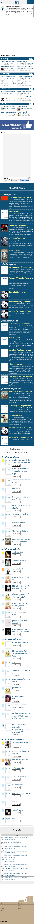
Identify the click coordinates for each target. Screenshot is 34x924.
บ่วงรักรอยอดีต (17, 785)
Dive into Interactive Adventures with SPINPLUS (14, 76)
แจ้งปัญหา (20, 905)
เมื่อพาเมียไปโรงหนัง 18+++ (18, 292)
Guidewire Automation (20, 643)
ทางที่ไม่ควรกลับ (14, 338)
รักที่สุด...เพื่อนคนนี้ (22, 106)
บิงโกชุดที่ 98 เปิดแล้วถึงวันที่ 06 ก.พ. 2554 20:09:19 (14, 877)
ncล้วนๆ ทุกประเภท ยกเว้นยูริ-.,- (9, 112)
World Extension (15, 250)
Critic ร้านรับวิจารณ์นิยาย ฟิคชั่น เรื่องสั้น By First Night (21, 471)
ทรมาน (14, 662)
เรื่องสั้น (2, 905)
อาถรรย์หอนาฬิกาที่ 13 (20, 560)
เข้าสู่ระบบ (30, 2)
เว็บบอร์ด (20, 903)
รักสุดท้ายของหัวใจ (22, 112)
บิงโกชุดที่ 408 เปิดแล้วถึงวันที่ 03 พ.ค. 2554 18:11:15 (14, 846)
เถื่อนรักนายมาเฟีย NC (20, 760)
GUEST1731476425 (9, 839)
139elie (10, 63)
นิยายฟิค (2, 910)
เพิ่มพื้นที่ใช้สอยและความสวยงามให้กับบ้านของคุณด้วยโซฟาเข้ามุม (21, 716)
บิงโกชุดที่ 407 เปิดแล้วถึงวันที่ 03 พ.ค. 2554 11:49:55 (14, 851)
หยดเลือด (15, 801)
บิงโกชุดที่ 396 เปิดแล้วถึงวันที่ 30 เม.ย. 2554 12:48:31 (15, 873)
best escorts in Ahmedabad (19, 324)
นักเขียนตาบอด (17, 552)
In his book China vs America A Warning (11, 842)
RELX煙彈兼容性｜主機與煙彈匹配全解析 (12, 91)
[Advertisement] (17, 36)
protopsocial (16, 688)
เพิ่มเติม (31, 58)
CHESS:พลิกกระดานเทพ (7, 66)
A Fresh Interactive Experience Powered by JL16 (14, 82)
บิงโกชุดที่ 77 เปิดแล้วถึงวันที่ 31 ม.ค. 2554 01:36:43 (14, 837)
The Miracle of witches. (20, 531)
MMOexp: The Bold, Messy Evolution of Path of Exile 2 (16, 97)
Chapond (28, 114)
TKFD (10, 68)
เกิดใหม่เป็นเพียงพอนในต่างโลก (20, 428)
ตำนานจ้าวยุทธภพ (18, 523)
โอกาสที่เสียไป (17, 569)
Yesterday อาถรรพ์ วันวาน (21, 514)
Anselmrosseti (29, 63)
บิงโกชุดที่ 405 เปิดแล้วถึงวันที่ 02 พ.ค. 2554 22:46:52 (14, 855)
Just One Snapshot (19, 776)
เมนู (2, 2)
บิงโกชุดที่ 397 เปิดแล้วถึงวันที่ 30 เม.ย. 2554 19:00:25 (15, 869)
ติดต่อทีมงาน (20, 908)
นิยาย (2, 903)
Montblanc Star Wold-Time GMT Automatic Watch (20, 653)
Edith (10, 93)
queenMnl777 (12, 78)
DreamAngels (12, 114)
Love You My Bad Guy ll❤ (21, 793)
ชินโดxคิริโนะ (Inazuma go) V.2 (20, 437)
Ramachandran (29, 83)
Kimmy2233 (11, 108)
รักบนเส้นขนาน (17, 810)
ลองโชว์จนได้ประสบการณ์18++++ (21, 311)
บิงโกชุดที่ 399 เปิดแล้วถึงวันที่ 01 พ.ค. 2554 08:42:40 (14, 860)
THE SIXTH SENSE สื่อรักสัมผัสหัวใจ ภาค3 (12, 106)
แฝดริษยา (15, 818)
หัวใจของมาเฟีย (18, 768)
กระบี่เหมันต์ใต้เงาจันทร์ (17, 238)
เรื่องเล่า (2, 908)
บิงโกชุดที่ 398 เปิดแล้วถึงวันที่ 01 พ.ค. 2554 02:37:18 (14, 864)
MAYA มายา (16, 489)
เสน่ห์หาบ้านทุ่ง (14, 211)
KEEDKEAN (17, 3)
